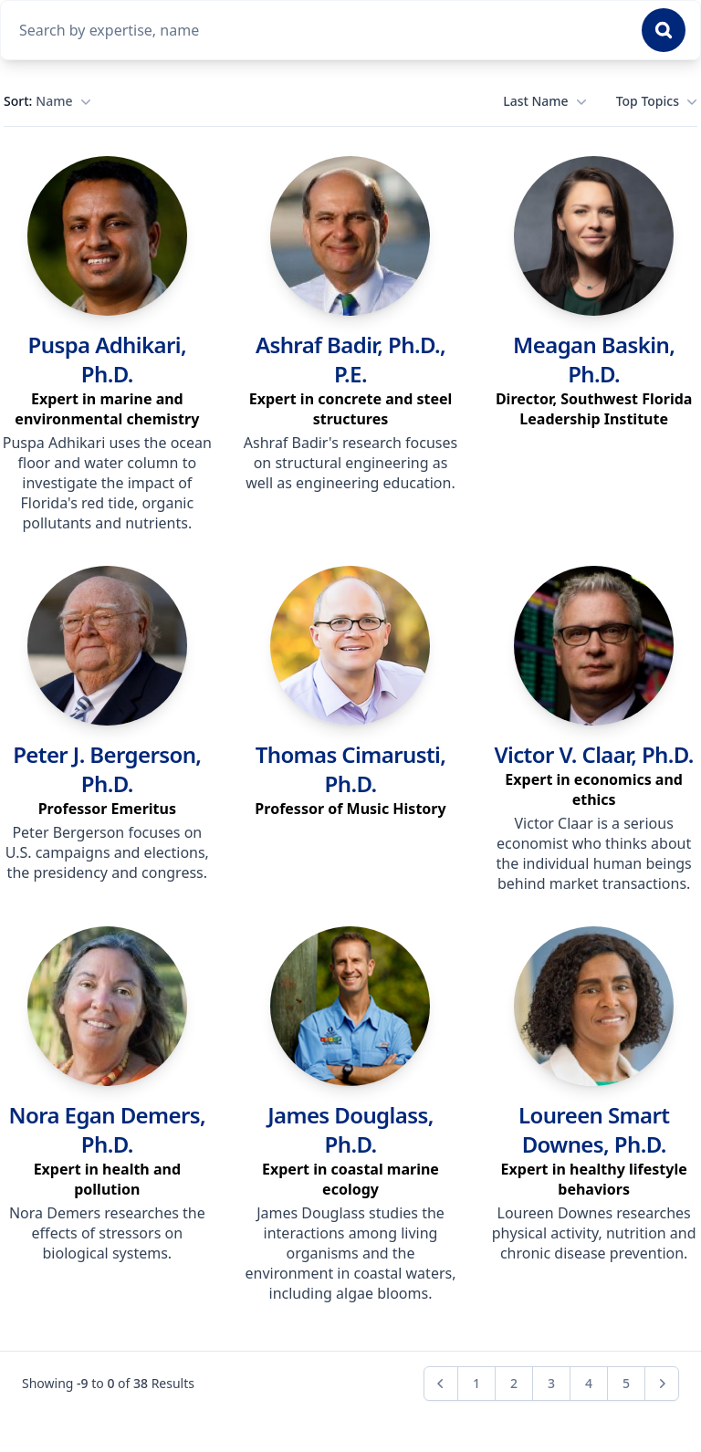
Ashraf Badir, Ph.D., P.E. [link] (350, 359)
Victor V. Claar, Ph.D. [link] (593, 754)
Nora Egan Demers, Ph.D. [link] (107, 1129)
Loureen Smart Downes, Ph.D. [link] (593, 1129)
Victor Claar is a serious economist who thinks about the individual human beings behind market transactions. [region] (594, 853)
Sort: (47, 101)
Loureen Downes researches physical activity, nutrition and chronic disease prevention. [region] (594, 1233)
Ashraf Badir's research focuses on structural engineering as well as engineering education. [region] (350, 463)
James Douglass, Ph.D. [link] (350, 1129)
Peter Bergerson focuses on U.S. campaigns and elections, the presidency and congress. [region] (107, 852)
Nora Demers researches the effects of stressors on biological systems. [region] (107, 1233)
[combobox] (319, 30)
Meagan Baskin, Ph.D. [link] (594, 359)
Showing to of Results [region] (108, 1383)
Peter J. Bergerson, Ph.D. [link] (107, 769)
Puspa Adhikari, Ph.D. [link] (107, 359)
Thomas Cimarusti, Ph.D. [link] (351, 769)
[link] (107, 236)
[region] (107, 409)
